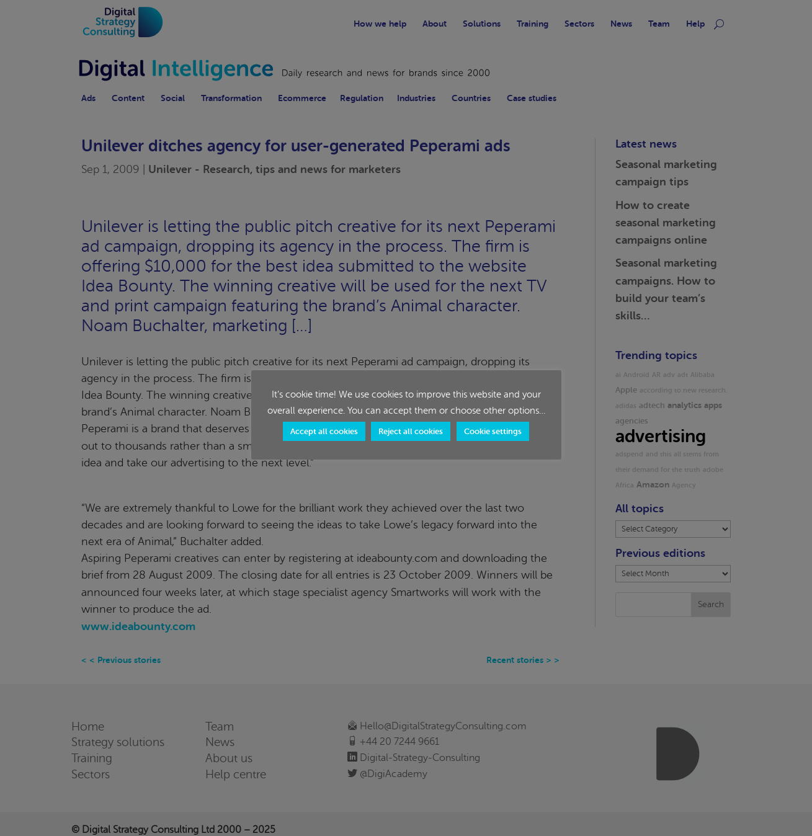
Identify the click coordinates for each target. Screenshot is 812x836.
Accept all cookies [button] (324, 431)
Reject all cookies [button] (410, 431)
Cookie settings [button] (493, 431)
